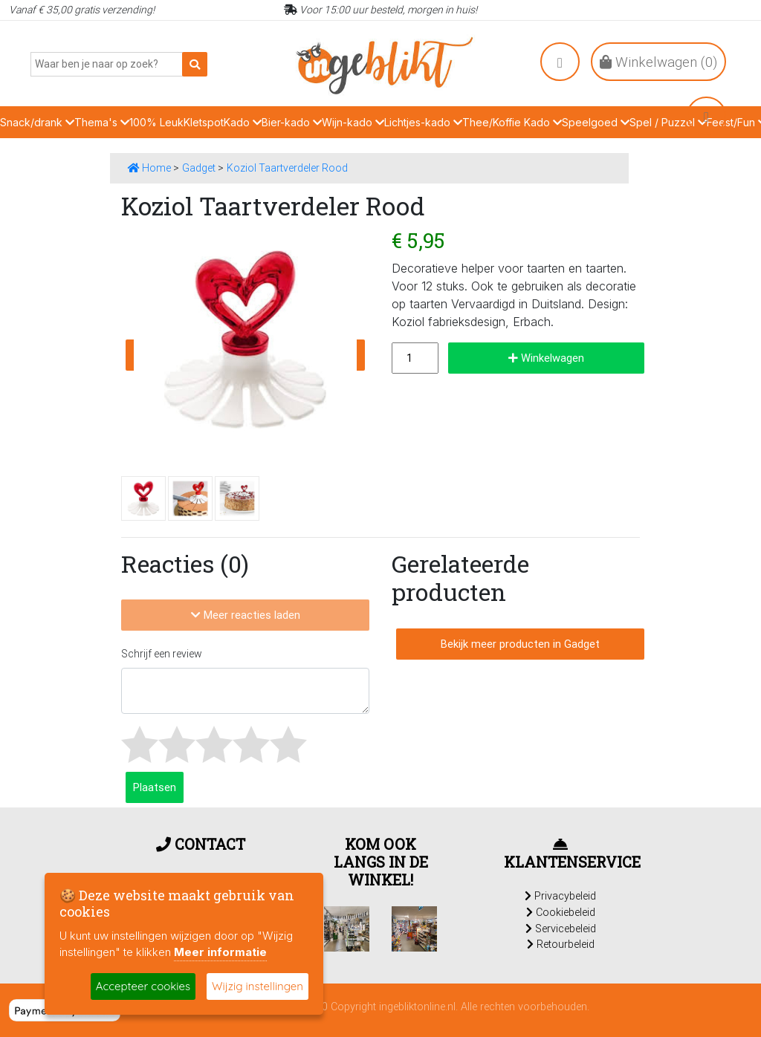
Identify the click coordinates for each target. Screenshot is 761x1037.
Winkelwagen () (658, 62)
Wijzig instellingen (257, 986)
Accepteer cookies (143, 986)
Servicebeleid (560, 928)
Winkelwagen (546, 358)
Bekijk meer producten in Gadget (520, 644)
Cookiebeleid (560, 912)
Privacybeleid (560, 896)
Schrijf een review (161, 653)
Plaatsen (154, 787)
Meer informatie (220, 952)
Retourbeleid (561, 944)
